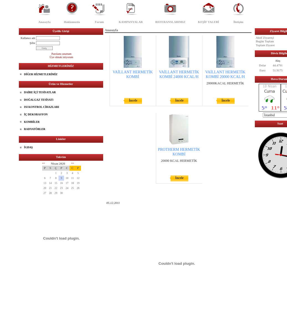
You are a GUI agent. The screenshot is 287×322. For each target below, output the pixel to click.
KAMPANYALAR (131, 22)
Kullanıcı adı (28, 38)
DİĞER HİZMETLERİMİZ (41, 74)
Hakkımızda (72, 22)
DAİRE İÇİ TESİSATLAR (40, 92)
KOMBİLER (32, 121)
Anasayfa (44, 22)
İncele (133, 100)
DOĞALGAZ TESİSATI (39, 99)
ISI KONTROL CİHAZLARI (41, 106)
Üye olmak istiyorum (61, 57)
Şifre (32, 43)
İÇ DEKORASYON (36, 114)
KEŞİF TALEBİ (208, 22)
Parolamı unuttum (62, 53)
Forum (99, 22)
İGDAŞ (28, 147)
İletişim (238, 22)
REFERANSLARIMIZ (170, 22)
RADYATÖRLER (34, 129)
